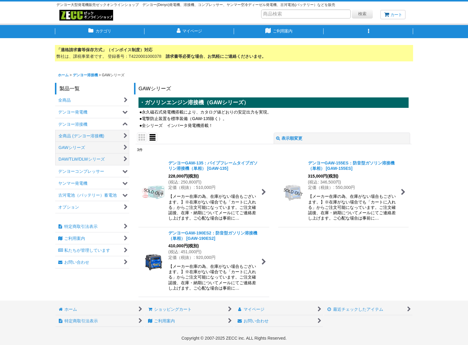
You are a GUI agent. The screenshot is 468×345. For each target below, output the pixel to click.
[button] (368, 31)
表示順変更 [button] (289, 138)
